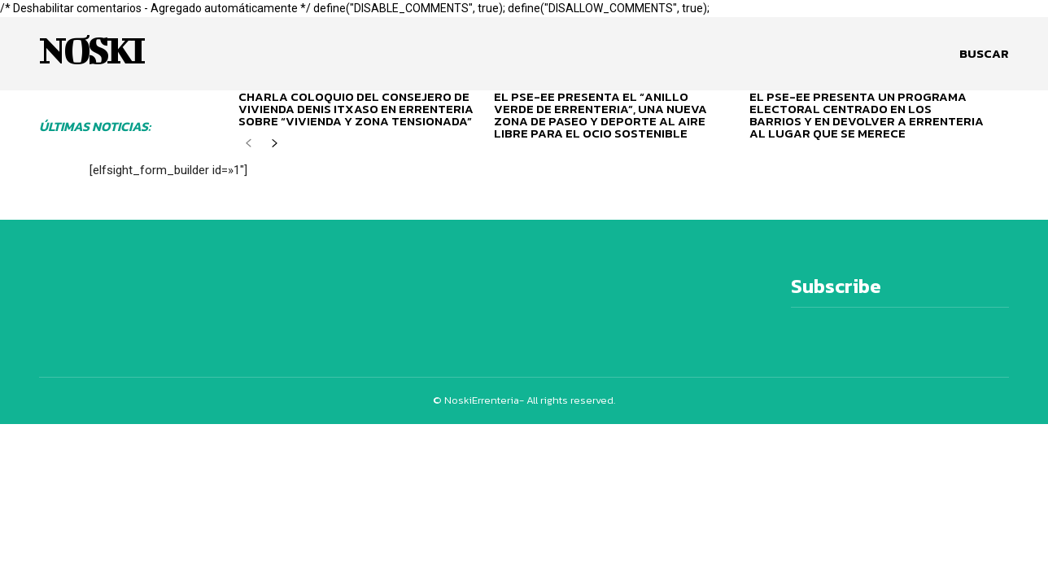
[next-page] (274, 149)
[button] (984, 53)
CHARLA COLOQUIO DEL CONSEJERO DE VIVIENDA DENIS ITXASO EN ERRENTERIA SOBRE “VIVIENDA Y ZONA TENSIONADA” (356, 108)
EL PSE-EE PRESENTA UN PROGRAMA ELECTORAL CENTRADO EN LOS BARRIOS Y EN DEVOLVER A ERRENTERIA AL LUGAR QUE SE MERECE (866, 114)
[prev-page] (248, 149)
